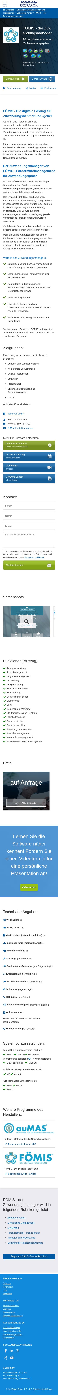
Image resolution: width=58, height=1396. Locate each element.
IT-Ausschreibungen (11, 1328)
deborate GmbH (16, 413)
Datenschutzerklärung (34, 557)
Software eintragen (11, 1306)
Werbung (7, 1309)
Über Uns (7, 1283)
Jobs (5, 1290)
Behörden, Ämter (24, 13)
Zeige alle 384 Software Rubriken (29, 1256)
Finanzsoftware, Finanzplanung (24, 1232)
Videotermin (29, 887)
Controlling (13, 1227)
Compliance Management (21, 1222)
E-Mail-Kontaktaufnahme (20, 428)
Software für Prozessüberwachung (25, 1242)
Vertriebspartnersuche (12, 1331)
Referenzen (8, 1287)
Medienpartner (9, 1312)
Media (32, 88)
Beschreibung (14, 88)
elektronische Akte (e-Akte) (22, 1173)
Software (10, 10)
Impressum (7, 1294)
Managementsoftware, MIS (22, 1144)
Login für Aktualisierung (13, 1316)
